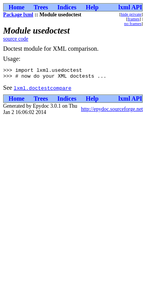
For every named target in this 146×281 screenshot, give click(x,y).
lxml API (130, 7)
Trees (41, 7)
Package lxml (18, 15)
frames (133, 18)
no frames (132, 23)
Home (17, 7)
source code (15, 39)
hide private (131, 14)
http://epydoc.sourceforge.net (112, 111)
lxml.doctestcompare (42, 90)
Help (92, 7)
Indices (66, 7)
